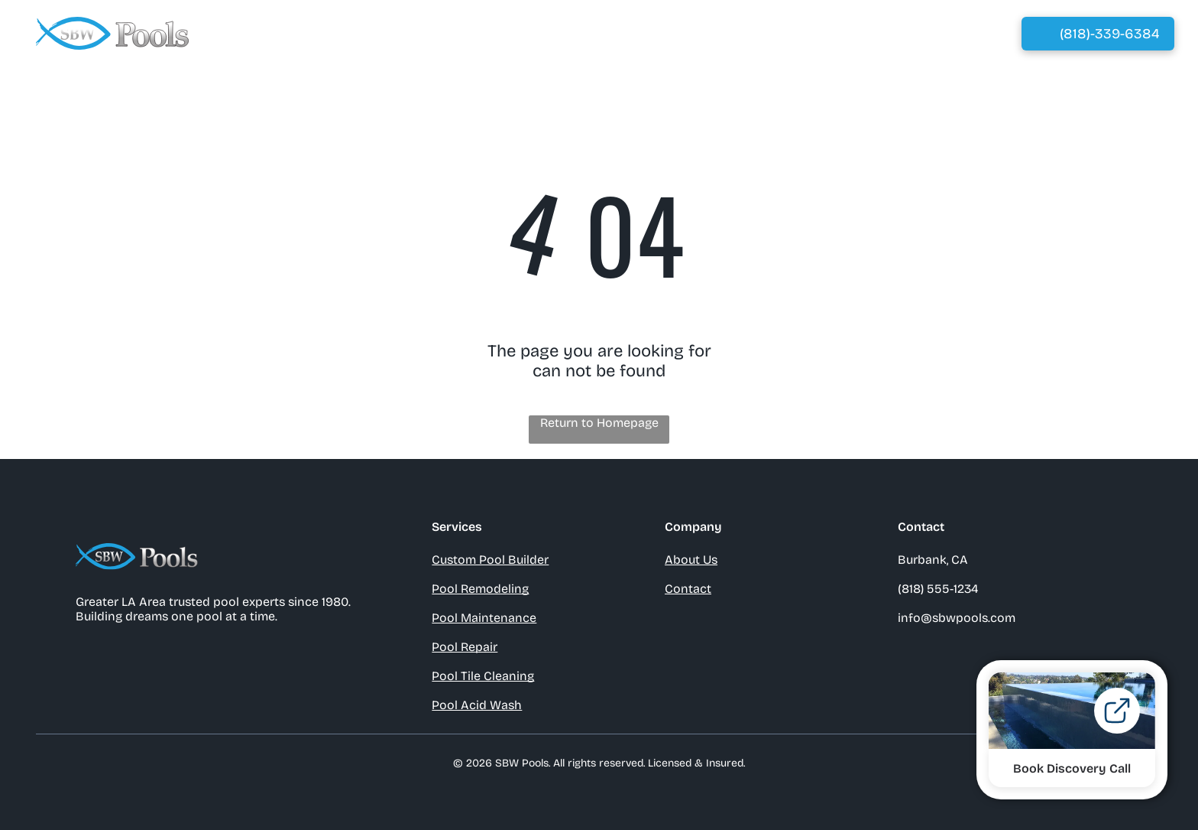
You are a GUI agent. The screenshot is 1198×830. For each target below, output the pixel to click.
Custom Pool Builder (490, 559)
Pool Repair (464, 647)
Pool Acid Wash (477, 705)
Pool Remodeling (480, 588)
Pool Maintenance (484, 617)
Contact (688, 588)
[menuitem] (499, 33)
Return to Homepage (599, 422)
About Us (691, 559)
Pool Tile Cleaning (483, 676)
